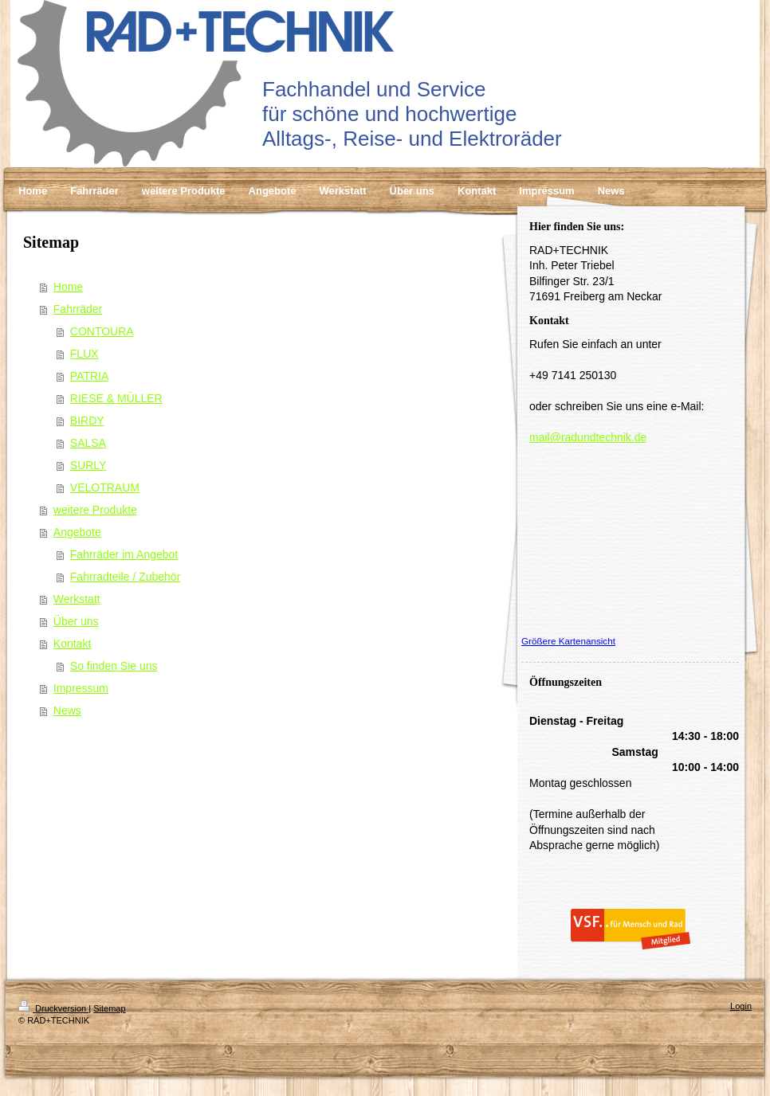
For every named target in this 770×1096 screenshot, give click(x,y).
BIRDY (87, 420)
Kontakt (72, 643)
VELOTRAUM (104, 487)
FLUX (84, 353)
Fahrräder (77, 309)
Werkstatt (76, 599)
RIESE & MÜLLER (116, 398)
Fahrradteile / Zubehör (125, 576)
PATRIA (89, 376)
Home (68, 286)
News (67, 710)
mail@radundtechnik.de (587, 437)
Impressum (80, 688)
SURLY (88, 465)
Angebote (77, 532)
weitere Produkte (95, 509)
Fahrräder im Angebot (124, 554)
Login (741, 1006)
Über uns (76, 621)
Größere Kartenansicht (568, 641)
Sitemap (109, 1008)
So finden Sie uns (114, 666)
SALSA (88, 442)
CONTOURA (102, 331)
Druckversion (53, 1008)
